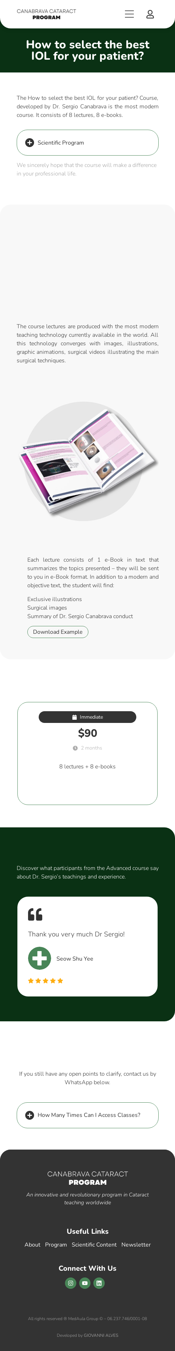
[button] (150, 14)
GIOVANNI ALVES (101, 1335)
